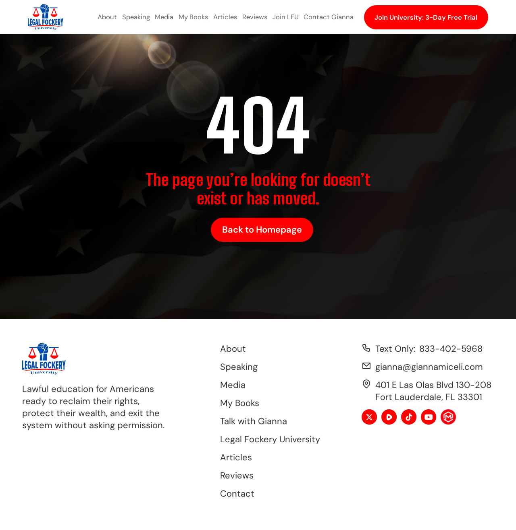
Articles (225, 16)
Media (164, 16)
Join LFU (286, 16)
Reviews (254, 16)
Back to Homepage (262, 229)
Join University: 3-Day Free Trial (426, 17)
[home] (45, 17)
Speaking (136, 16)
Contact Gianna (329, 16)
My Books (193, 16)
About (107, 16)
